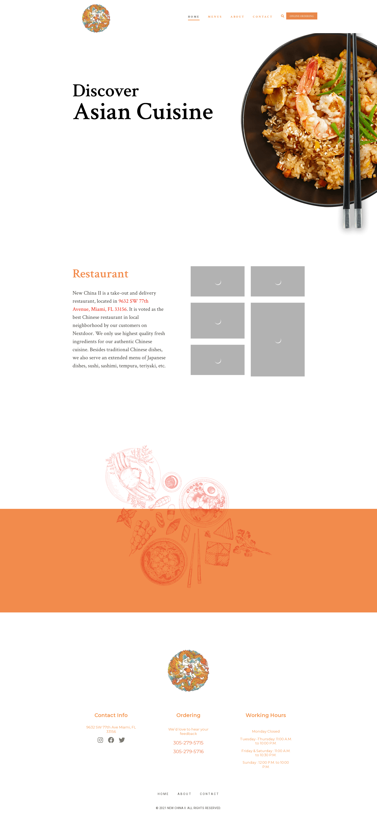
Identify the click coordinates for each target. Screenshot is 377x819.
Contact (263, 17)
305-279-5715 (188, 743)
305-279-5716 (188, 751)
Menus (215, 17)
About (237, 17)
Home (194, 17)
